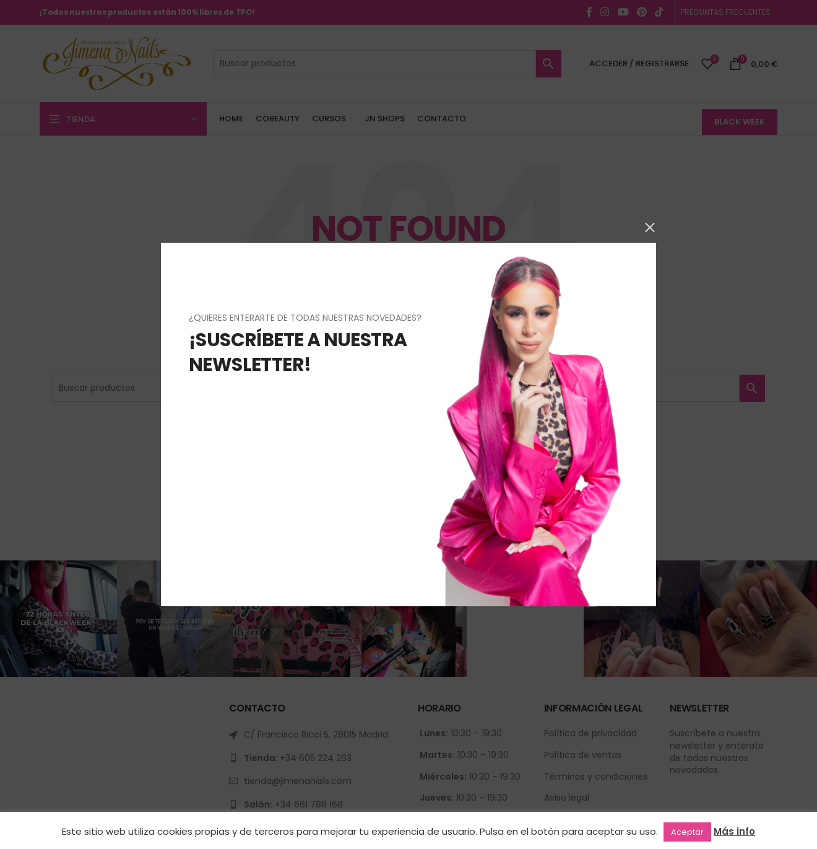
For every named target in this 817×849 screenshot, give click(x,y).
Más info (734, 831)
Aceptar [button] (687, 832)
